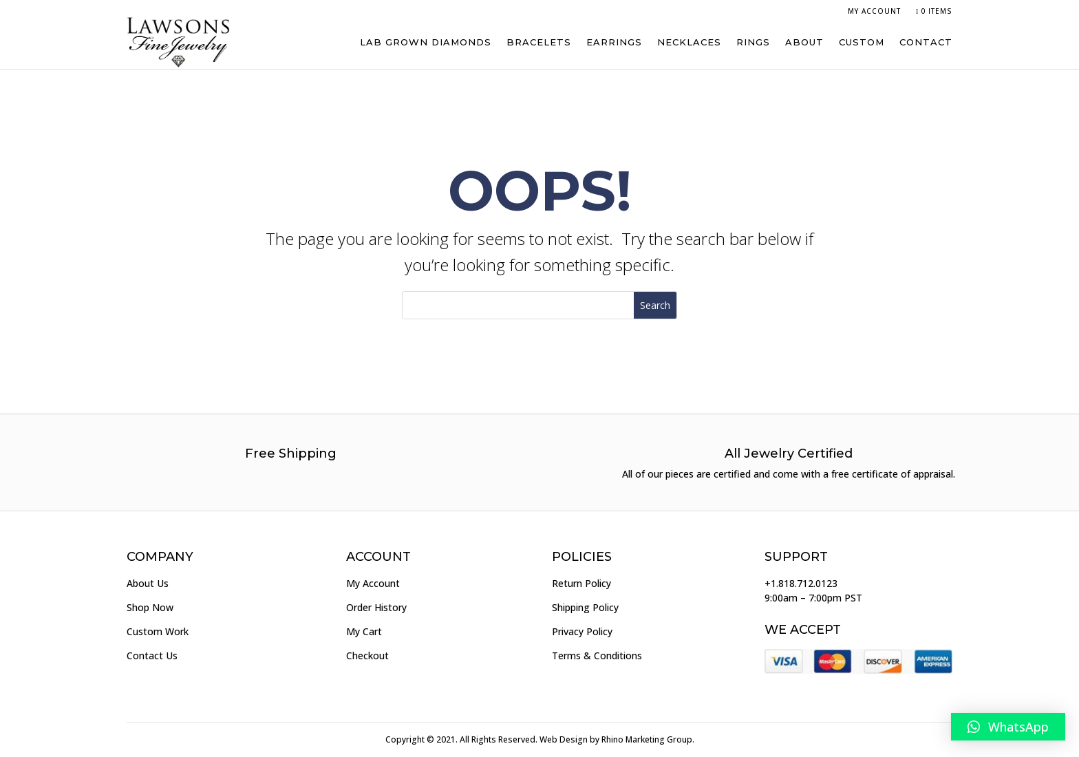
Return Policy (581, 583)
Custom (861, 41)
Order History (376, 607)
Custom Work (158, 631)
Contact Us (152, 655)
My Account (874, 11)
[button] (1008, 726)
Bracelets (538, 41)
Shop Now (150, 607)
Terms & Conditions (597, 655)
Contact (925, 41)
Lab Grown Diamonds (425, 41)
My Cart (364, 631)
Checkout (367, 655)
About (804, 41)
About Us (148, 583)
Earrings (614, 41)
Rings (753, 41)
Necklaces (689, 41)
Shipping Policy (585, 607)
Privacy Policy (582, 631)
